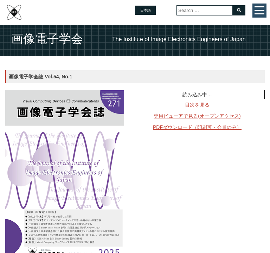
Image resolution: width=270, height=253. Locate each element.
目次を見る (197, 105)
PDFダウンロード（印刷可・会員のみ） (197, 127)
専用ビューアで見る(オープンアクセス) (197, 116)
